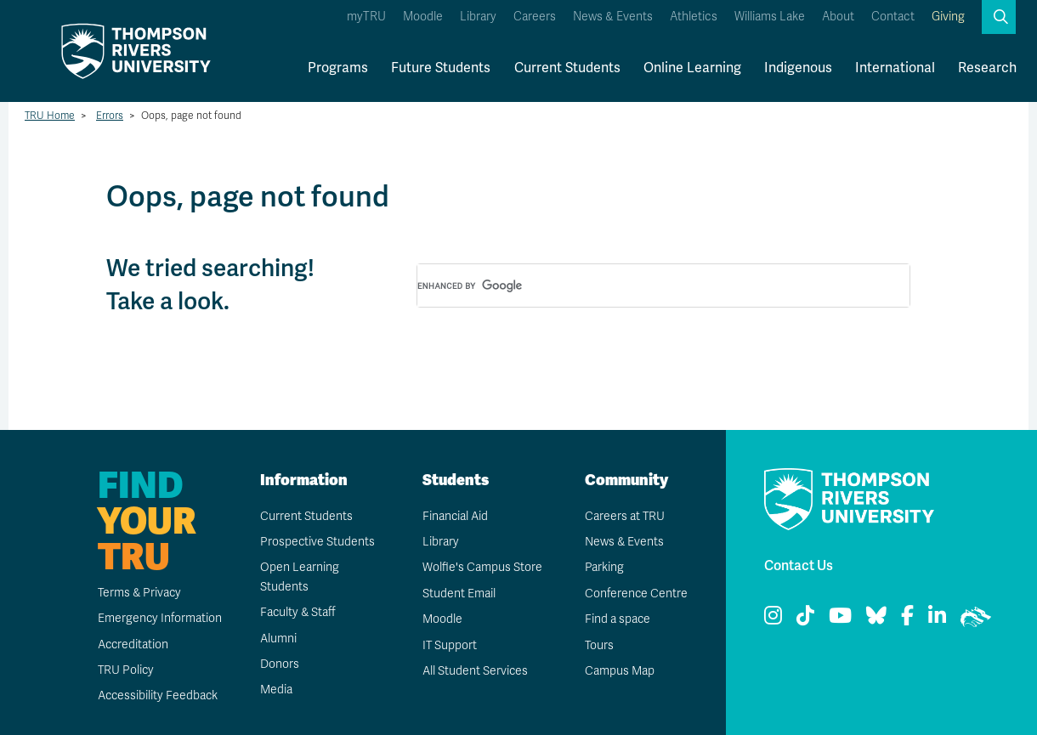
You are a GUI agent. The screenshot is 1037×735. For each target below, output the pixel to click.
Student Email (458, 593)
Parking (603, 567)
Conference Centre (636, 593)
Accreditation (132, 644)
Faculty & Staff (298, 612)
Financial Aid (455, 516)
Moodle (423, 16)
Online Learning (692, 67)
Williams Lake (769, 16)
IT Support (449, 645)
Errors (109, 116)
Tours (599, 645)
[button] (999, 17)
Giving (948, 16)
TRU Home (50, 116)
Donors (278, 664)
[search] (643, 286)
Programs (338, 67)
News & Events (613, 16)
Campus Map (619, 671)
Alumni (277, 638)
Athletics (693, 16)
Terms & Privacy (139, 592)
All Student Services (475, 671)
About (838, 16)
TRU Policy (125, 670)
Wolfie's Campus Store (481, 567)
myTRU (366, 16)
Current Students (567, 67)
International (895, 67)
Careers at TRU (624, 516)
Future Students (440, 67)
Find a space (617, 619)
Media (275, 689)
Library (478, 16)
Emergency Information (158, 618)
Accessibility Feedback (157, 695)
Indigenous (798, 67)
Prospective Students (317, 541)
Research (987, 67)
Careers (534, 16)
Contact (893, 16)
